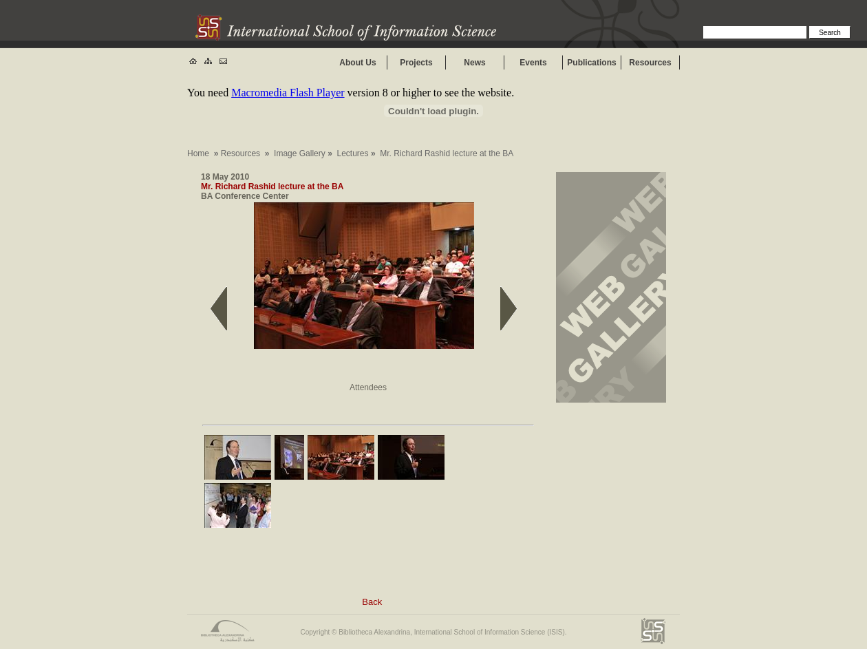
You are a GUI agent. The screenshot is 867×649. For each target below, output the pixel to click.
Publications (591, 62)
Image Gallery (299, 153)
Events (533, 62)
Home (198, 153)
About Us (357, 62)
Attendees (368, 387)
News (474, 62)
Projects (416, 62)
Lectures (353, 153)
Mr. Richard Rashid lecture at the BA (272, 186)
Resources (650, 62)
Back (372, 602)
